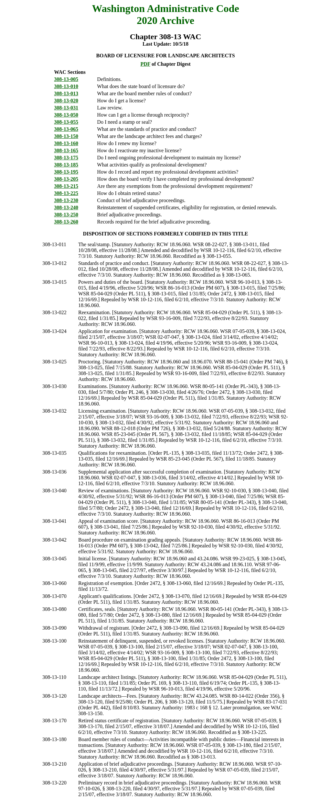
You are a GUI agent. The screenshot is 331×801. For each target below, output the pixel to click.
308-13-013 (66, 93)
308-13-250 (66, 214)
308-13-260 (66, 221)
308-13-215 (66, 186)
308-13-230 (66, 200)
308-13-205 (66, 179)
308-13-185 (66, 164)
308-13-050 (66, 115)
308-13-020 (66, 100)
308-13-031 (66, 107)
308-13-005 (66, 79)
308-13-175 (66, 157)
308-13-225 (66, 193)
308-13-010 (66, 86)
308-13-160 (66, 143)
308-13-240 (66, 207)
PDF (145, 64)
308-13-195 (66, 172)
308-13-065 (66, 129)
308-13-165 (66, 150)
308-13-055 (66, 122)
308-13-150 (66, 136)
